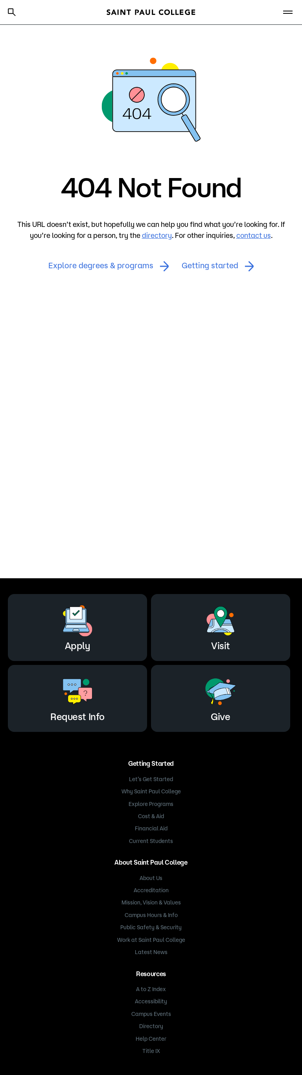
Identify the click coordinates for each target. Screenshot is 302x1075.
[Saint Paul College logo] (151, 12)
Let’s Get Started (151, 779)
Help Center (151, 1039)
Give (220, 697)
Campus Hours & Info (151, 915)
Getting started (218, 266)
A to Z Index (151, 989)
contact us (253, 235)
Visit (220, 626)
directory (157, 235)
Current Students (151, 841)
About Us (151, 878)
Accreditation (151, 890)
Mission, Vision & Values (151, 902)
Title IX (151, 1051)
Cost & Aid (151, 816)
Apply (77, 626)
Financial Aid (151, 828)
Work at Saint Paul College (151, 940)
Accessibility (151, 1001)
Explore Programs (151, 804)
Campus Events (151, 1014)
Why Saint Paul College (151, 791)
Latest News (151, 952)
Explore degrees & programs (108, 266)
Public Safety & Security (151, 927)
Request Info (77, 697)
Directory (151, 1026)
